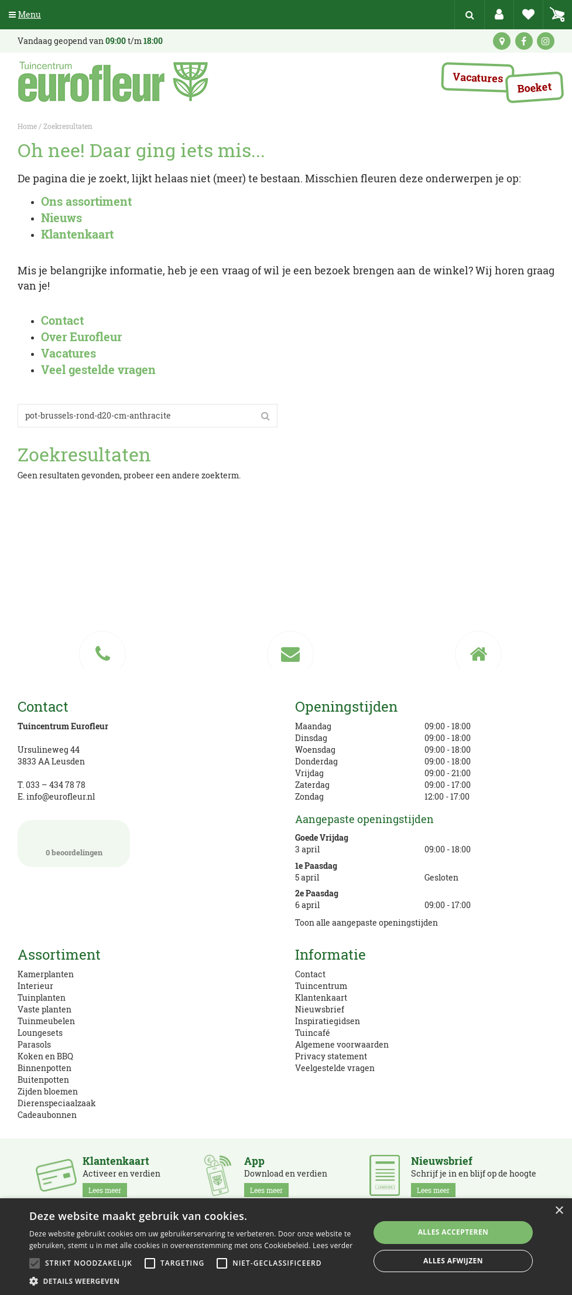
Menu (25, 14)
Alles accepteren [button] (453, 1232)
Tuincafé (312, 1032)
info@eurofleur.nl (60, 796)
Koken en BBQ (45, 1056)
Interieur (35, 985)
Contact (310, 974)
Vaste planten (44, 1009)
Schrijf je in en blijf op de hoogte (473, 1176)
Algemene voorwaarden (342, 1044)
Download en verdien (285, 1176)
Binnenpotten (44, 1067)
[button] (194, 1280)
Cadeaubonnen (47, 1114)
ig (545, 41)
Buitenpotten (43, 1079)
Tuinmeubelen (46, 1021)
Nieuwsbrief (319, 1009)
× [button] (558, 1210)
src (469, 14)
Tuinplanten (42, 997)
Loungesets (40, 1032)
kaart (502, 41)
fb (524, 41)
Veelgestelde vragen (335, 1067)
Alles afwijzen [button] (453, 1261)
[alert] (286, 1246)
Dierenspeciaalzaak (57, 1103)
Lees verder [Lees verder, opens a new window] (333, 1245)
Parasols (34, 1044)
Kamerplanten (46, 974)
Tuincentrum (321, 985)
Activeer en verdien (121, 1176)
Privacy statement (331, 1056)
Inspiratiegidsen (327, 1021)
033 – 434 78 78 (55, 784)
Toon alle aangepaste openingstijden (366, 922)
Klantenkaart (321, 997)
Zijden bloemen (48, 1091)
